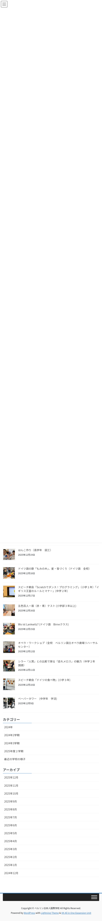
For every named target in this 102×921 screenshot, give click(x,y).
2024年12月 (11, 873)
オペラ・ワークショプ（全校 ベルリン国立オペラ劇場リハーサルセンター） (58, 644)
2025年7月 (10, 817)
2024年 (8, 727)
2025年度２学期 (13, 751)
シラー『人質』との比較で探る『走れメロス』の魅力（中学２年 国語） (58, 663)
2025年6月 (10, 825)
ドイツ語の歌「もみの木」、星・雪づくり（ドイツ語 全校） (54, 568)
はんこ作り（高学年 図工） (35, 550)
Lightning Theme (50, 912)
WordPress (29, 912)
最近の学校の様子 (14, 759)
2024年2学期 (12, 735)
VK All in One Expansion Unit (76, 912)
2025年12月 (11, 777)
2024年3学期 (12, 743)
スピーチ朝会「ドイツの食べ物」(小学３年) (44, 680)
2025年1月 (10, 865)
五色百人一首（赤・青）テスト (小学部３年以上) (47, 606)
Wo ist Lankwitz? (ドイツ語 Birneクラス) (43, 624)
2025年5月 (10, 833)
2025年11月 (11, 785)
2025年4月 (10, 841)
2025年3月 (10, 849)
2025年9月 (10, 801)
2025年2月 (10, 857)
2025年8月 (10, 809)
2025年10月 (11, 793)
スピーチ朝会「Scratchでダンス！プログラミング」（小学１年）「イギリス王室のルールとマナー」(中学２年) (58, 589)
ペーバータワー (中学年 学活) (37, 698)
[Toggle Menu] (94, 897)
